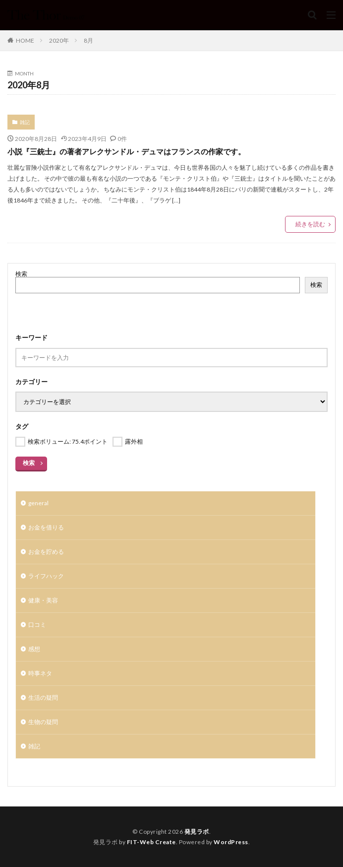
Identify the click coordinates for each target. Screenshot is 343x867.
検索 (21, 273)
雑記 (25, 122)
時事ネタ (40, 673)
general (38, 503)
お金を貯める (46, 551)
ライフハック (46, 576)
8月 (88, 40)
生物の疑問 (43, 722)
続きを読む (310, 224)
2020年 (59, 40)
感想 (34, 649)
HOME (25, 40)
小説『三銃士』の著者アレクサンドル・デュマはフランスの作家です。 (126, 151)
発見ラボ (196, 831)
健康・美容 (43, 600)
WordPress (231, 842)
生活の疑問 (43, 697)
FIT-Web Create (151, 842)
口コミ (37, 624)
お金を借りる (46, 527)
